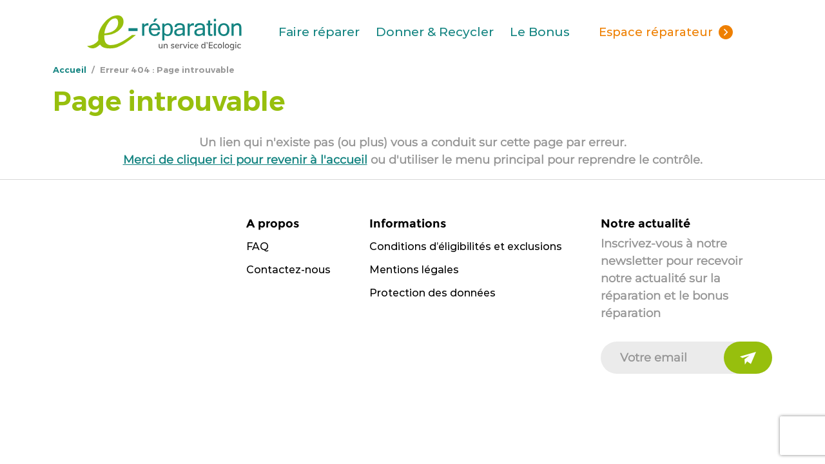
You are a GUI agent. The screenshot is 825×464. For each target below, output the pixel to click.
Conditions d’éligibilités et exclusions (465, 246)
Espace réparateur (656, 32)
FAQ (257, 246)
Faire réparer (319, 31)
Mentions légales (414, 270)
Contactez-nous (288, 270)
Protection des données (432, 293)
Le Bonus (540, 31)
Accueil (69, 69)
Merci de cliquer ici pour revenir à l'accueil (245, 160)
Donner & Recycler (435, 31)
